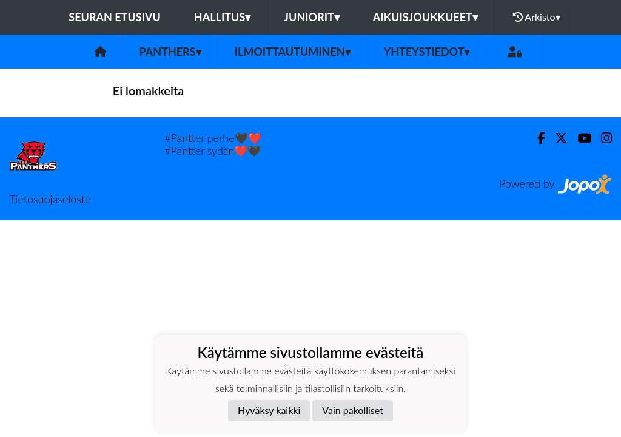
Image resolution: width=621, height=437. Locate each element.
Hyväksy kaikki (269, 410)
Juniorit (312, 17)
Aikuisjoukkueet (425, 17)
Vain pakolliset (352, 410)
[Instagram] (601, 138)
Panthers (170, 51)
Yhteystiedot (427, 51)
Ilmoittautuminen (293, 51)
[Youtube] (579, 138)
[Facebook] (536, 138)
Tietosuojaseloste (49, 199)
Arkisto (536, 17)
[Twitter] (556, 138)
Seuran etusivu (115, 17)
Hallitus (222, 17)
